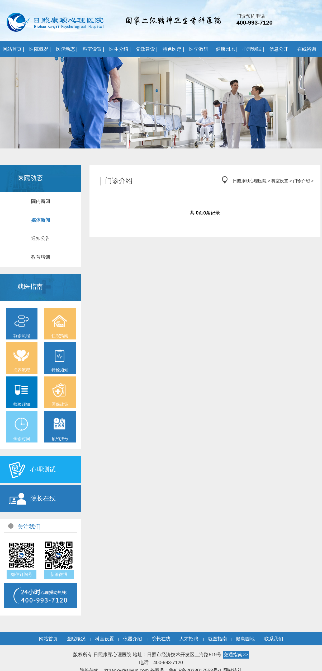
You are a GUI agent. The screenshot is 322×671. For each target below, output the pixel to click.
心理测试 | (253, 49)
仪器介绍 (132, 638)
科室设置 (279, 181)
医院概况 (76, 638)
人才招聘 (188, 638)
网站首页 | (13, 49)
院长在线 (161, 638)
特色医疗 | (173, 49)
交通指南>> (236, 654)
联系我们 (273, 638)
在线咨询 (306, 49)
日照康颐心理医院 (250, 181)
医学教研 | (200, 49)
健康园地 (245, 638)
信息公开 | (280, 49)
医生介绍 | (120, 49)
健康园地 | (227, 49)
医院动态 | (67, 49)
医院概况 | (40, 49)
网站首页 (48, 638)
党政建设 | (147, 49)
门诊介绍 (301, 181)
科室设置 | (93, 49)
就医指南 (217, 638)
